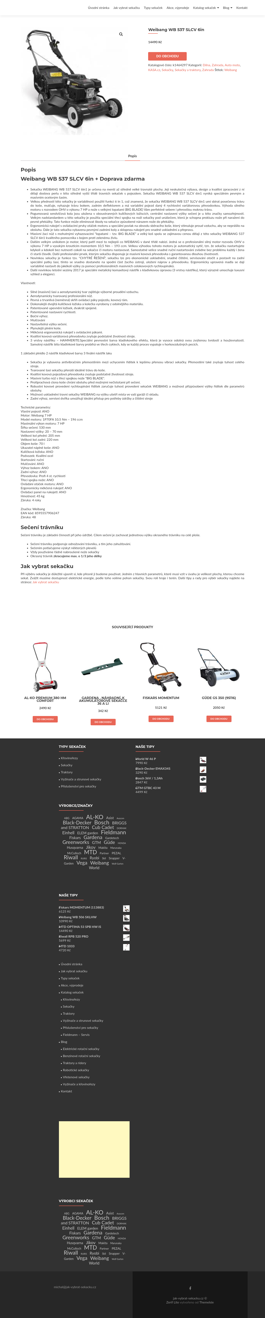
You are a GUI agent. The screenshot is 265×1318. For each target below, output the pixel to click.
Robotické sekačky (76, 1070)
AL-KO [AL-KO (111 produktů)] (94, 816)
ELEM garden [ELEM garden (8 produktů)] (87, 833)
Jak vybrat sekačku (126, 7)
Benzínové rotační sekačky (81, 1056)
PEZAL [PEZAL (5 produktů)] (116, 853)
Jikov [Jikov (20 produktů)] (90, 847)
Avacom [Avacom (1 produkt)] (120, 818)
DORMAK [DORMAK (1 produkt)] (121, 828)
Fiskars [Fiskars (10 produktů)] (75, 837)
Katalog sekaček (204, 7)
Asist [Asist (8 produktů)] (110, 818)
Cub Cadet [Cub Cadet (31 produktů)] (103, 827)
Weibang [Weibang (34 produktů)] (99, 863)
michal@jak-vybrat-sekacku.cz (75, 1287)
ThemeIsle (206, 1302)
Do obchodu (167, 56)
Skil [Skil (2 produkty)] (104, 858)
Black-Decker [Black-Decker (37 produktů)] (77, 822)
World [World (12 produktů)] (94, 867)
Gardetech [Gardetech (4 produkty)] (112, 838)
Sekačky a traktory (188, 70)
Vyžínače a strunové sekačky (81, 779)
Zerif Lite (173, 1302)
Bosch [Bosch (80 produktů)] (101, 822)
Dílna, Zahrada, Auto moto (221, 65)
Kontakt (241, 7)
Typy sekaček (153, 7)
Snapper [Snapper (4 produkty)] (114, 858)
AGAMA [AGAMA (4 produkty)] (77, 818)
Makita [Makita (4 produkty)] (102, 847)
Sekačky (167, 70)
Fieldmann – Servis (76, 1034)
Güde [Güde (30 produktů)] (109, 842)
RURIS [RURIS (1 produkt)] (84, 858)
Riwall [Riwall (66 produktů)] (71, 857)
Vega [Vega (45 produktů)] (81, 862)
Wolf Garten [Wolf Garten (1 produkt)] (118, 863)
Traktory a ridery (74, 1063)
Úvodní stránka (98, 7)
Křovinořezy (69, 758)
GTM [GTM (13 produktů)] (96, 842)
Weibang (230, 70)
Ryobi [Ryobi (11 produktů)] (94, 857)
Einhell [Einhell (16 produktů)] (68, 832)
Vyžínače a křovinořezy (79, 1084)
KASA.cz (154, 70)
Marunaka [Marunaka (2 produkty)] (116, 847)
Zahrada (208, 70)
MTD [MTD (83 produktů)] (90, 852)
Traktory (67, 772)
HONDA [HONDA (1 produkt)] (122, 843)
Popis (132, 156)
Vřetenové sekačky (76, 1077)
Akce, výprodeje (178, 7)
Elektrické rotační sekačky (81, 1049)
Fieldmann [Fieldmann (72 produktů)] (113, 832)
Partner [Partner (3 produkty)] (104, 853)
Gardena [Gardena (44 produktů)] (93, 837)
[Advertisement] (94, 1149)
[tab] (132, 156)
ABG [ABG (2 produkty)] (66, 818)
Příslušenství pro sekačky (78, 786)
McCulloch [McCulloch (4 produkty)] (74, 853)
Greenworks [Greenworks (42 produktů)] (75, 842)
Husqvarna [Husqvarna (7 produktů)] (75, 847)
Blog (226, 7)
